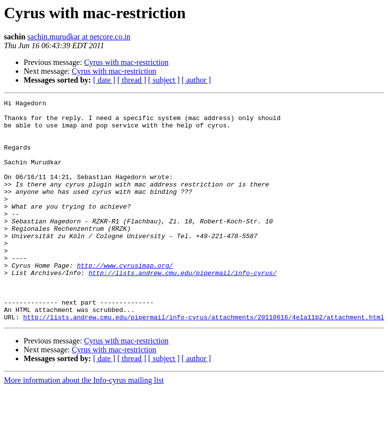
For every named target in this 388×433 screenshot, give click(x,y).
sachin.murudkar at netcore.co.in (79, 36)
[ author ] (196, 80)
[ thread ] (131, 80)
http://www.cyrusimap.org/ (125, 299)
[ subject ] (164, 80)
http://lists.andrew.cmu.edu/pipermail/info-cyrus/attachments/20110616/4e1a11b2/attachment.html (203, 361)
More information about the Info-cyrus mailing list (83, 424)
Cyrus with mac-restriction (126, 62)
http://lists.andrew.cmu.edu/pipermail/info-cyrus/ (183, 308)
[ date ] (104, 80)
